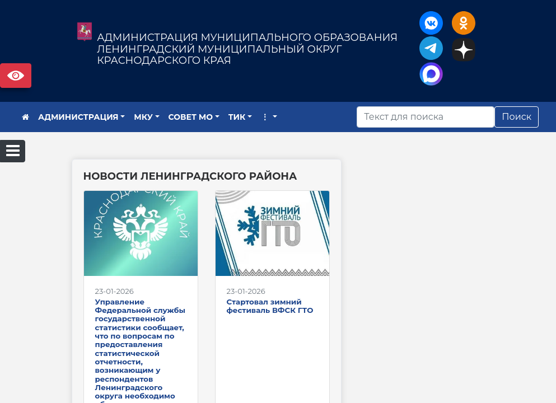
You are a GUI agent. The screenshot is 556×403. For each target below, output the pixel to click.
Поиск (516, 116)
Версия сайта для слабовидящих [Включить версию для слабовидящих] (15, 75)
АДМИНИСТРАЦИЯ (78, 117)
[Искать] (425, 117)
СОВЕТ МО (191, 117)
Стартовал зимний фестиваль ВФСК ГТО (270, 306)
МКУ (143, 117)
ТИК (237, 117)
